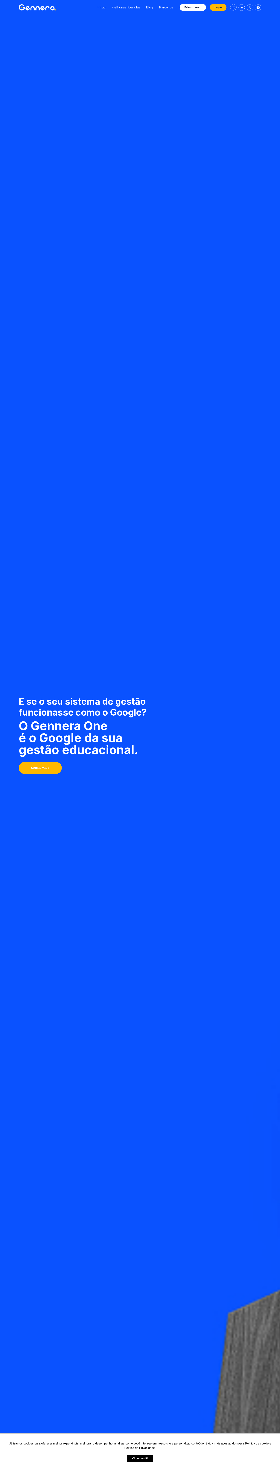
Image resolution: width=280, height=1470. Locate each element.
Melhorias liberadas (126, 7)
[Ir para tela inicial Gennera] (37, 7)
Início (102, 7)
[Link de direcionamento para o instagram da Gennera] (233, 7)
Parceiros (166, 7)
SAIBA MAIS (40, 768)
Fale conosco (192, 7)
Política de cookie (257, 1443)
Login (218, 7)
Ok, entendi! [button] (140, 1458)
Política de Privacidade (139, 1448)
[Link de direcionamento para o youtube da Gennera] (258, 7)
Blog (149, 7)
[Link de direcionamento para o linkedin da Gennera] (241, 7)
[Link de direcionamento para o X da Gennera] (250, 7)
